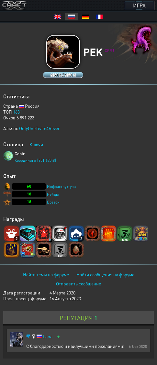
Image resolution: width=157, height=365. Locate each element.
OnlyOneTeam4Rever (39, 128)
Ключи (36, 144)
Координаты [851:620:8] (35, 160)
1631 (17, 112)
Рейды (53, 194)
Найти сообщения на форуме (105, 274)
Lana (47, 336)
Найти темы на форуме (46, 274)
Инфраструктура (61, 186)
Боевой (53, 202)
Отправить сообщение (78, 283)
